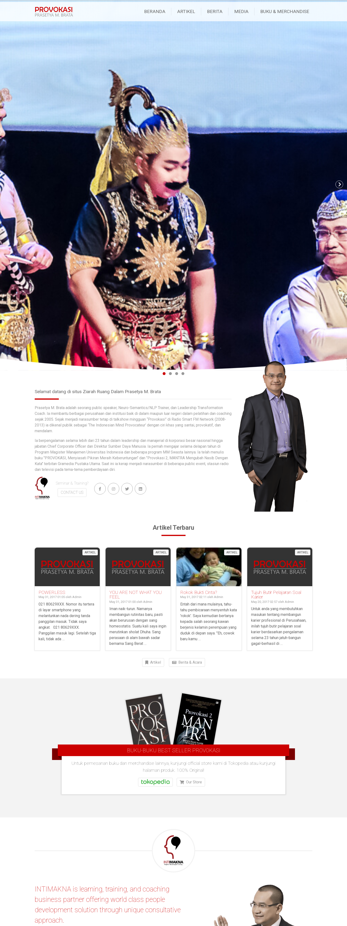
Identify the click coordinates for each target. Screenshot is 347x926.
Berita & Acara (187, 662)
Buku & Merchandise (284, 11)
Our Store (191, 796)
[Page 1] (164, 373)
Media (241, 11)
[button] (8, 184)
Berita (214, 11)
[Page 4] (182, 373)
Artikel (186, 11)
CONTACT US (72, 492)
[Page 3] (176, 373)
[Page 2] (170, 373)
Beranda (154, 11)
